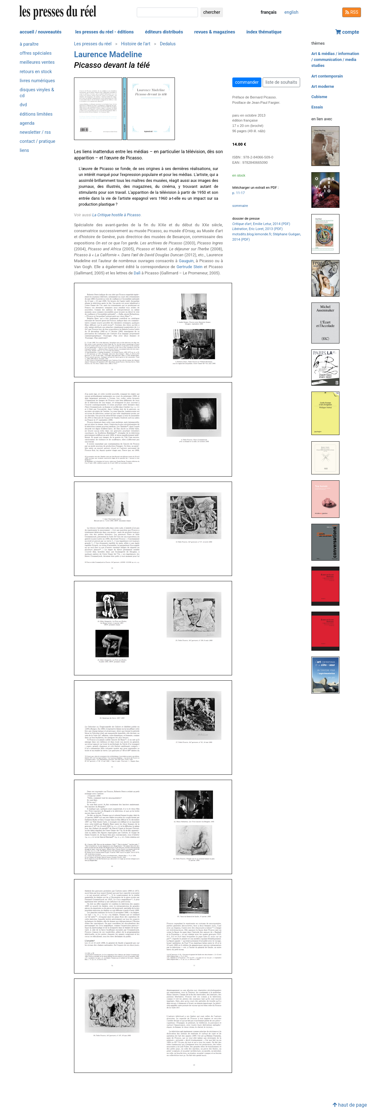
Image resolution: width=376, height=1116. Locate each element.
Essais (317, 107)
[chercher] (167, 12)
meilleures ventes (37, 62)
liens (24, 150)
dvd (23, 105)
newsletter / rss (35, 132)
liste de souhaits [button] (281, 82)
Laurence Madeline (108, 54)
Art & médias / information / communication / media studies (335, 59)
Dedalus (168, 43)
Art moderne (322, 86)
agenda (27, 123)
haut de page (350, 1105)
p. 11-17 (238, 193)
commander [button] (247, 82)
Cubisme (319, 96)
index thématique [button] (264, 32)
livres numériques (37, 80)
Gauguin (186, 260)
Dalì (137, 273)
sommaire (240, 206)
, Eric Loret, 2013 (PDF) (257, 229)
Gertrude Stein (189, 266)
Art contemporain (327, 76)
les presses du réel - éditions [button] (104, 32)
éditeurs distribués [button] (164, 32)
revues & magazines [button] (214, 32)
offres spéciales (36, 53)
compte (347, 32)
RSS (351, 12)
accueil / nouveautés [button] (41, 32)
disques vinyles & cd (37, 92)
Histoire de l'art (136, 43)
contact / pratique (37, 141)
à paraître (29, 44)
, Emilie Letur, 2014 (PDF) (261, 224)
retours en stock (36, 71)
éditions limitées (36, 114)
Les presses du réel (92, 43)
